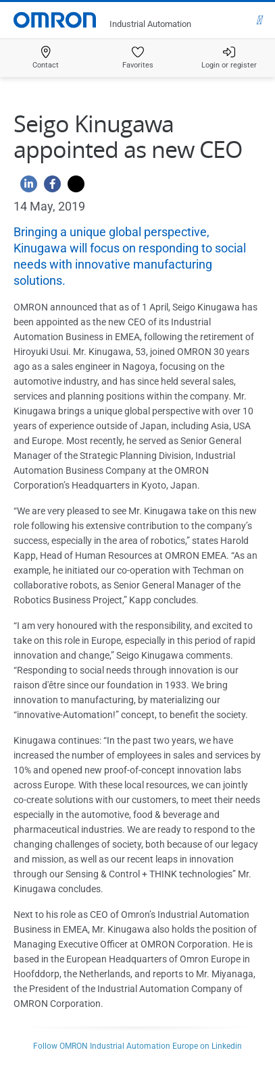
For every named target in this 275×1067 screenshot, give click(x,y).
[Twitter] (72, 187)
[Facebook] (49, 187)
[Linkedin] (25, 187)
